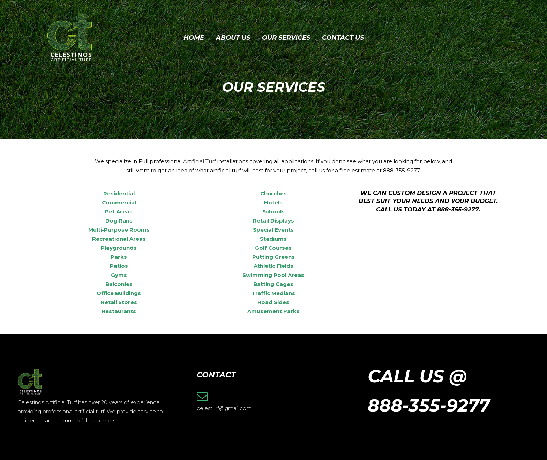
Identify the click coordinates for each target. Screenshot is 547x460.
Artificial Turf (199, 161)
